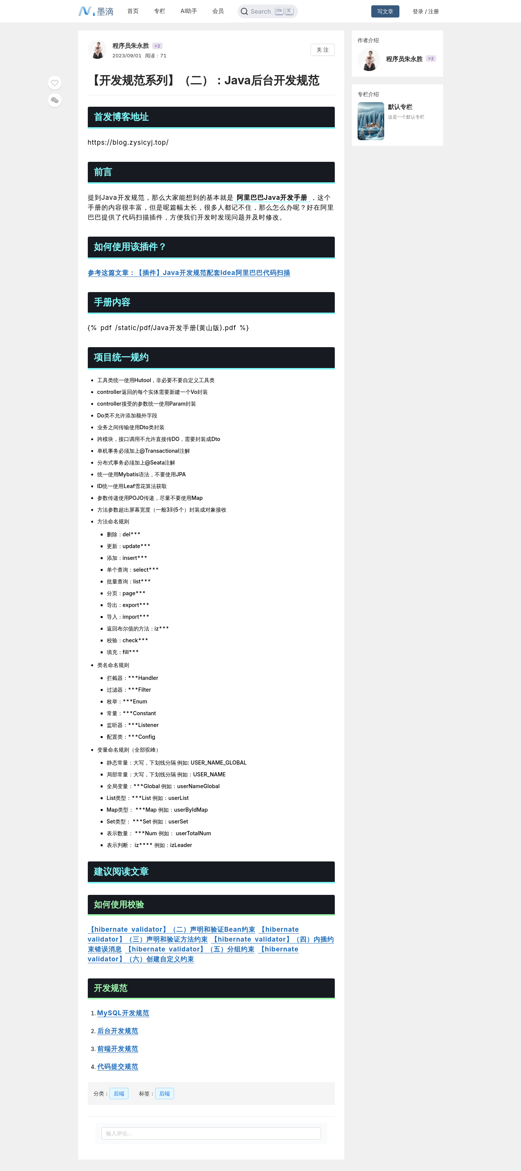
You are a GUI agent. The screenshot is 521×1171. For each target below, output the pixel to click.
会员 (218, 10)
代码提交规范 (117, 1066)
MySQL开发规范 (123, 1013)
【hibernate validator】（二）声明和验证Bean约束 (171, 929)
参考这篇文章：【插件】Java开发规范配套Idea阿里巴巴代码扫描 (189, 273)
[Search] (268, 11)
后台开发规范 (117, 1031)
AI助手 (189, 10)
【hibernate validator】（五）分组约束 (190, 949)
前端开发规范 (117, 1048)
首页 (133, 10)
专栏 (159, 10)
